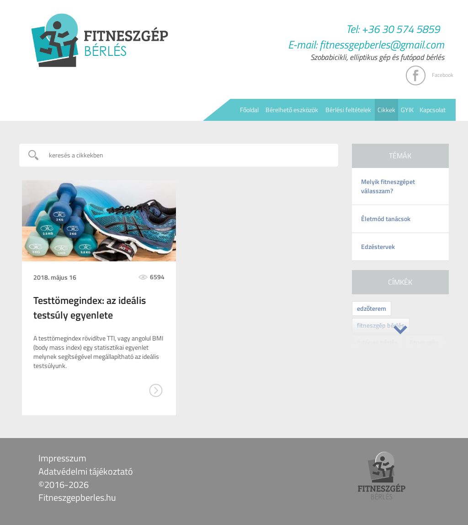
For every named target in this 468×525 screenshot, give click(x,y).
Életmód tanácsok (385, 218)
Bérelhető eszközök (292, 109)
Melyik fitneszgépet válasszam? (388, 186)
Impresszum (62, 458)
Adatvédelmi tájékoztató (85, 471)
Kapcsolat (433, 109)
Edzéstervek (378, 246)
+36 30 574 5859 (401, 29)
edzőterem (371, 308)
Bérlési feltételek (348, 109)
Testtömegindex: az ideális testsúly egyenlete (89, 307)
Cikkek (386, 109)
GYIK (407, 109)
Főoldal (249, 109)
